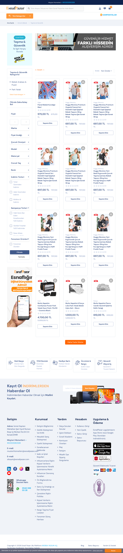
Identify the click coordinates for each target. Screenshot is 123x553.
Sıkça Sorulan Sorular (65, 428)
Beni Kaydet (90, 388)
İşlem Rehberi (65, 433)
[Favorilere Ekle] (55, 83)
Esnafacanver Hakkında (43, 449)
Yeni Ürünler (105, 71)
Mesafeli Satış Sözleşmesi (43, 438)
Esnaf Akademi (65, 437)
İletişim (62, 451)
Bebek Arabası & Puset (19, 83)
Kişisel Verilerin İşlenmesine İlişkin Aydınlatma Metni (45, 503)
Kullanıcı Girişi (83, 426)
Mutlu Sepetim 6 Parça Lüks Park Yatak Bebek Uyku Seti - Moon (74, 305)
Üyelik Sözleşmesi (44, 443)
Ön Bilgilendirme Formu (44, 481)
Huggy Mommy (70, 103)
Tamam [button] (113, 550)
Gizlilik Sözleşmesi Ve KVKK (45, 431)
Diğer (39, 103)
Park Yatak (16, 89)
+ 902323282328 (68, 2)
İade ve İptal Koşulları (42, 455)
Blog (60, 447)
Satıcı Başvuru (93, 546)
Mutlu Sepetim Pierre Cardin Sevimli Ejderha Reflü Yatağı (102, 305)
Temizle (21, 257)
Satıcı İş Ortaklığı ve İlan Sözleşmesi (45, 488)
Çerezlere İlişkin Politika (44, 495)
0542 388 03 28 (26, 489)
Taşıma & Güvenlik (37, 23)
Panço (95, 301)
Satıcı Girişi (82, 434)
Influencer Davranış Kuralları (45, 475)
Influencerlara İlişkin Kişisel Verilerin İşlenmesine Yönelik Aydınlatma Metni (45, 465)
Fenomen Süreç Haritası (44, 518)
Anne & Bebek (22, 23)
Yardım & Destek (109, 546)
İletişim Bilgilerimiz (45, 426)
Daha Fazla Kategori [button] (16, 95)
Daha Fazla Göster (75, 342)
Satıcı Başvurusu (81, 439)
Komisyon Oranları (63, 442)
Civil (39, 301)
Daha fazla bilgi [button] (97, 551)
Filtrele (19, 252)
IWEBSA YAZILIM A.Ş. (50, 546)
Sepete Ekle (47, 123)
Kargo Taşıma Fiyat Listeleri (45, 511)
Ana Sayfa (10, 23)
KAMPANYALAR (110, 15)
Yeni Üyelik (81, 430)
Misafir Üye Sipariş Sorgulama (64, 458)
